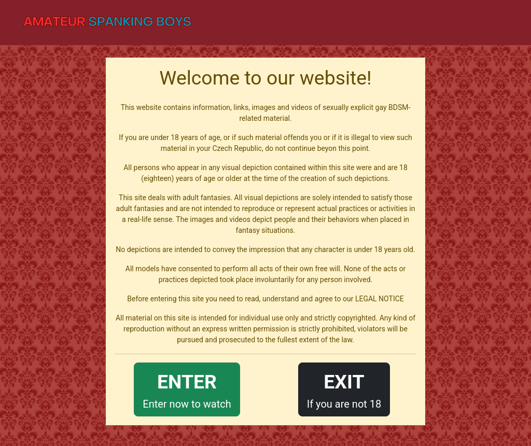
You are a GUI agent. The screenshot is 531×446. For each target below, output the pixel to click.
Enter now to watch (187, 388)
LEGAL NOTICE (379, 299)
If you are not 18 (344, 388)
